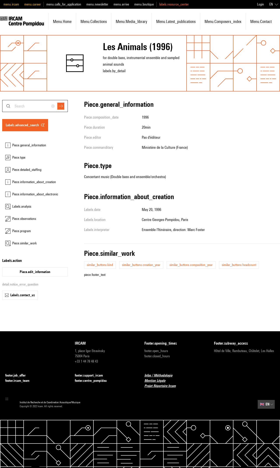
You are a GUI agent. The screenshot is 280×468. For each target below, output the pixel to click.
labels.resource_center (174, 4)
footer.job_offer (18, 375)
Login (260, 4)
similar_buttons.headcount (239, 265)
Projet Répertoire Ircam (162, 386)
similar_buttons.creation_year (141, 265)
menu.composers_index (223, 21)
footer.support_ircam (91, 375)
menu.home (62, 21)
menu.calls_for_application (63, 4)
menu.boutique (144, 4)
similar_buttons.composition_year (191, 265)
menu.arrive (121, 4)
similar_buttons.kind (100, 265)
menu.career (32, 4)
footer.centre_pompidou (93, 381)
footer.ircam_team (20, 381)
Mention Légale (157, 381)
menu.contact (261, 21)
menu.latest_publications (176, 21)
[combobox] (35, 106)
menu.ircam (11, 4)
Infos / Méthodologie (161, 375)
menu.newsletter (97, 4)
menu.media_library (131, 21)
